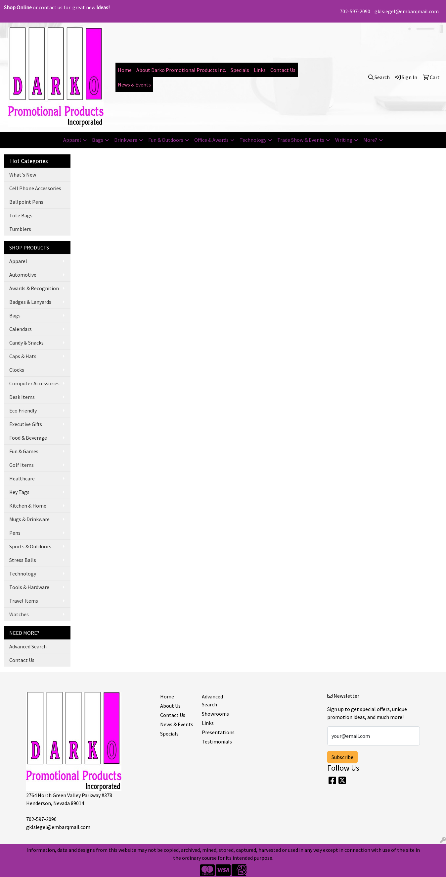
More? (370, 140)
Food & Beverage (28, 437)
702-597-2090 (355, 11)
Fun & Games (23, 451)
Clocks (16, 369)
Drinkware (125, 140)
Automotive (22, 274)
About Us (170, 705)
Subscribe (342, 757)
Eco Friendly (23, 410)
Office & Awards (211, 140)
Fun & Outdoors (165, 140)
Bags (97, 140)
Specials (240, 70)
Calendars (20, 329)
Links (260, 70)
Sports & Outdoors (30, 546)
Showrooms (215, 713)
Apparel (72, 140)
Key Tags (19, 492)
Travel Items (23, 600)
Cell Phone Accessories (35, 188)
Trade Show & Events (300, 140)
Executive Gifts (25, 424)
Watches (19, 614)
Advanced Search (28, 646)
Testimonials (217, 741)
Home (125, 70)
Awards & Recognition (34, 288)
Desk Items (22, 397)
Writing (343, 140)
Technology (253, 140)
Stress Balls (22, 560)
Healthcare (22, 478)
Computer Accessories (34, 383)
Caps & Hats (22, 356)
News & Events (134, 84)
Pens (15, 532)
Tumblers (20, 229)
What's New (22, 174)
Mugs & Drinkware (29, 519)
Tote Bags (20, 215)
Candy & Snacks (26, 342)
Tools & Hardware (29, 587)
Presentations (218, 732)
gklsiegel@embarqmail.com (407, 11)
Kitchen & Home (27, 505)
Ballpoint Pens (26, 201)
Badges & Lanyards (30, 302)
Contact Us (282, 70)
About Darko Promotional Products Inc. (181, 70)
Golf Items (21, 465)
